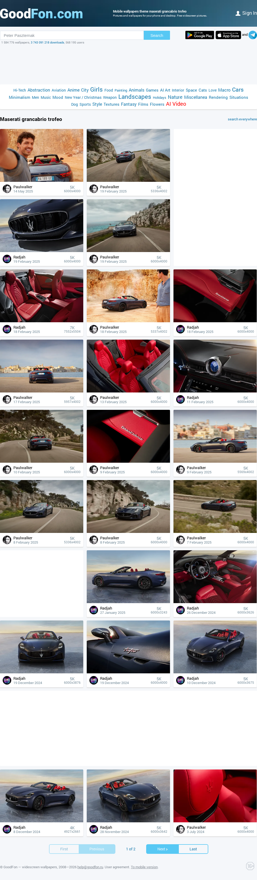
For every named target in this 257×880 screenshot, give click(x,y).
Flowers (157, 104)
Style (97, 104)
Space (191, 90)
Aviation (59, 90)
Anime (73, 90)
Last (193, 848)
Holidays (159, 97)
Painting (121, 90)
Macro (224, 90)
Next (162, 848)
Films (143, 104)
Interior (178, 90)
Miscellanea (195, 97)
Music (46, 97)
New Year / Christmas (83, 97)
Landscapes (134, 96)
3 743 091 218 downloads (47, 42)
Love (213, 90)
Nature (175, 97)
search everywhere (242, 119)
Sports (85, 104)
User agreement (117, 867)
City (85, 90)
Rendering (218, 97)
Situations (238, 97)
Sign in (246, 13)
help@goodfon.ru (90, 867)
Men (35, 97)
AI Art (165, 90)
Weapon (110, 97)
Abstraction (39, 90)
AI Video (176, 104)
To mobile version (144, 867)
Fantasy (129, 104)
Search (156, 35)
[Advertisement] (128, 64)
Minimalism (19, 97)
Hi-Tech (19, 90)
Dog (74, 104)
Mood (57, 97)
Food (108, 90)
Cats (203, 90)
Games (152, 90)
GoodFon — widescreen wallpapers (30, 867)
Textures (111, 104)
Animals (136, 90)
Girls (96, 89)
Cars (238, 90)
